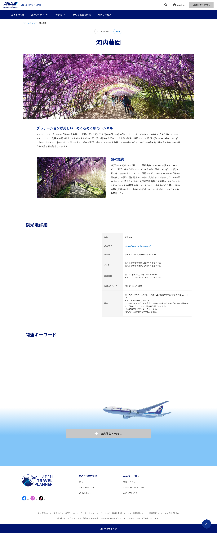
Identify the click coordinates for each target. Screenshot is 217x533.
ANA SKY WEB (172, 513)
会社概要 (43, 513)
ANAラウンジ (130, 492)
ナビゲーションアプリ (88, 487)
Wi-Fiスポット (85, 492)
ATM (81, 482)
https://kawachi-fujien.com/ (138, 245)
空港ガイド (129, 482)
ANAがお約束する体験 (134, 487)
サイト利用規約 (135, 513)
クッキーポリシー (90, 513)
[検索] (166, 5)
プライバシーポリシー (64, 513)
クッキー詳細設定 (113, 513)
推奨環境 (154, 513)
